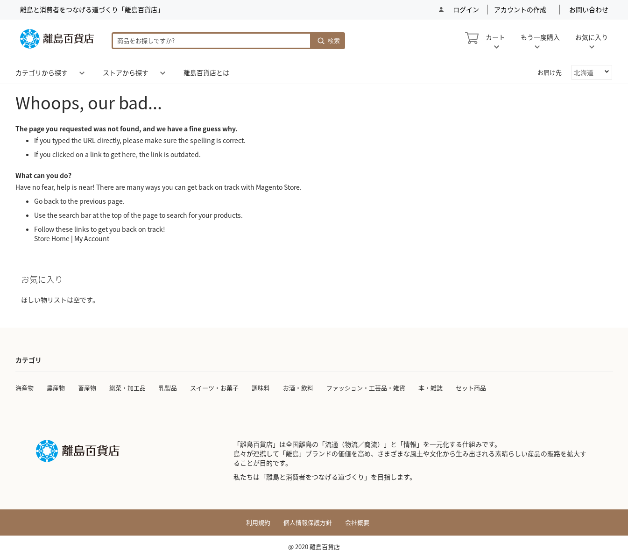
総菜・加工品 (127, 387)
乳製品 (168, 387)
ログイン (465, 9)
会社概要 (357, 522)
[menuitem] (41, 72)
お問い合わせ (588, 9)
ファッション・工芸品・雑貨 (365, 387)
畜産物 (87, 387)
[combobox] (211, 40)
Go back (46, 201)
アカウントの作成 (520, 9)
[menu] (314, 72)
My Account (91, 238)
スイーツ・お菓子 (214, 387)
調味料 (261, 387)
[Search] (328, 40)
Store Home (52, 238)
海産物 (24, 387)
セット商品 (471, 387)
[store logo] (57, 39)
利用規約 (258, 522)
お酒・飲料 (298, 387)
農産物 (56, 387)
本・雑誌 (430, 387)
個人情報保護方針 (307, 522)
